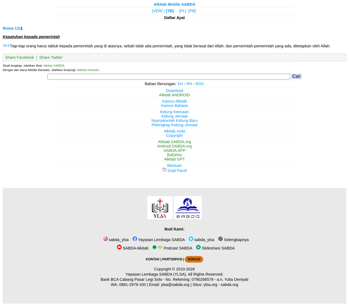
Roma (8, 28)
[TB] (170, 11)
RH (189, 84)
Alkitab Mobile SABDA (174, 4)
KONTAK (153, 259)
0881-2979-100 (132, 284)
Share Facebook (19, 57)
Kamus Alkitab (174, 101)
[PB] (192, 11)
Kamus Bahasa (174, 105)
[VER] (157, 11)
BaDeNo (174, 155)
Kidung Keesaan (174, 112)
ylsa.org (210, 284)
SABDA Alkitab (132, 248)
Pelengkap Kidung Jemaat (174, 125)
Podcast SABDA (172, 248)
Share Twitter (50, 57)
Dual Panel (174, 170)
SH (180, 84)
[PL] (182, 11)
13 (17, 28)
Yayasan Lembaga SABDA (159, 240)
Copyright (174, 135)
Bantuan (174, 165)
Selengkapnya (233, 240)
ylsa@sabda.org (175, 284)
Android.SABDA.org (174, 146)
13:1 (6, 45)
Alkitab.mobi (174, 131)
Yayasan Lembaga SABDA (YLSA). (156, 274)
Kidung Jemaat (174, 116)
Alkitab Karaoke (88, 70)
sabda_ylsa (116, 240)
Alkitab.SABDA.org (174, 142)
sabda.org (229, 284)
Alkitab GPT (174, 159)
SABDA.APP (174, 150)
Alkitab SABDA (53, 65)
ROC (199, 84)
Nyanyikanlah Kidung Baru (174, 120)
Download (174, 90)
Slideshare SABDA (215, 248)
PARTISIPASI (172, 259)
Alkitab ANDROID (174, 95)
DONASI (194, 259)
